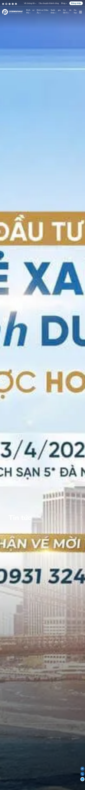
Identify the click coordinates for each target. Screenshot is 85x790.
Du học (75, 11)
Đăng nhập (76, 3)
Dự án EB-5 (67, 11)
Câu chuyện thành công (49, 3)
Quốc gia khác (56, 11)
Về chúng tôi (29, 3)
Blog (63, 3)
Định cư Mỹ (30, 11)
